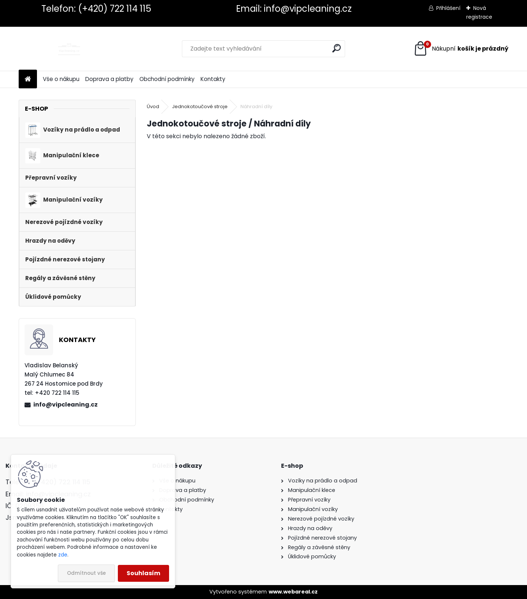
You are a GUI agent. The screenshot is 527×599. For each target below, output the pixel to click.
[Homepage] (28, 79)
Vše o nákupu (61, 79)
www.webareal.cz (293, 591)
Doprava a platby (109, 79)
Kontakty (213, 79)
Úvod (153, 106)
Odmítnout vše (86, 573)
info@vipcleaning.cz (65, 404)
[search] (336, 48)
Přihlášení (448, 8)
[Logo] (69, 48)
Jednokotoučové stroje (200, 106)
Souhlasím (143, 573)
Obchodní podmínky (167, 79)
